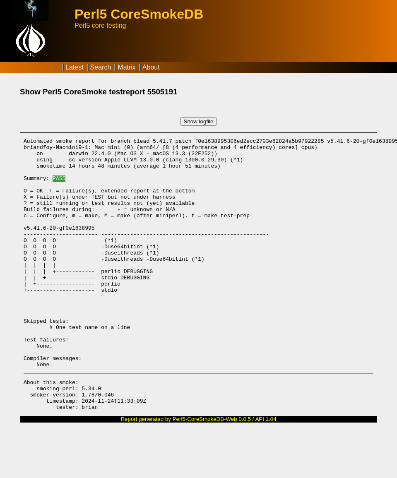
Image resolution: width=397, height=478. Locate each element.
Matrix (127, 67)
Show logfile (199, 121)
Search (100, 67)
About (151, 67)
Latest (74, 67)
